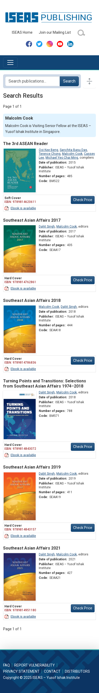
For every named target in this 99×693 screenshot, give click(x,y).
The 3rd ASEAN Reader (25, 143)
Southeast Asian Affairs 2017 (31, 220)
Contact (52, 671)
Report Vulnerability (34, 665)
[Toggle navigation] (10, 62)
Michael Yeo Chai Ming (61, 157)
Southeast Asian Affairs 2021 (31, 548)
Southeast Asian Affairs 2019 (31, 467)
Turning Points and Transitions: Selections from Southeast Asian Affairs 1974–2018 (44, 383)
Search (69, 81)
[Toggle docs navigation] (89, 81)
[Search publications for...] (32, 81)
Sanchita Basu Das (73, 150)
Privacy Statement (21, 671)
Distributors (77, 671)
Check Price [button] (82, 200)
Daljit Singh (47, 226)
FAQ (6, 665)
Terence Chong (49, 154)
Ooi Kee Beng (48, 150)
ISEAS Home (22, 32)
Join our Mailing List (55, 32)
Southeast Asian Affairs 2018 (31, 300)
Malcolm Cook (72, 154)
